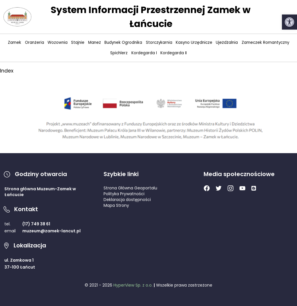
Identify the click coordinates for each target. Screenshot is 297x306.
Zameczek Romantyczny (265, 42)
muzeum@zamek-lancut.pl (51, 231)
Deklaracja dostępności (127, 199)
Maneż (94, 42)
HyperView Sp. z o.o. (133, 285)
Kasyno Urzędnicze (194, 42)
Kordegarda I (144, 53)
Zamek (14, 42)
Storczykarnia (159, 42)
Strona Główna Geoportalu (130, 188)
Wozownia (58, 42)
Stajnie (77, 42)
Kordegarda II (173, 53)
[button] (289, 22)
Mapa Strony (116, 205)
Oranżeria (34, 42)
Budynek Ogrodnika (123, 42)
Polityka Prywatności (124, 194)
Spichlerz (119, 53)
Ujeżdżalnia (227, 42)
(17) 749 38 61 (36, 224)
